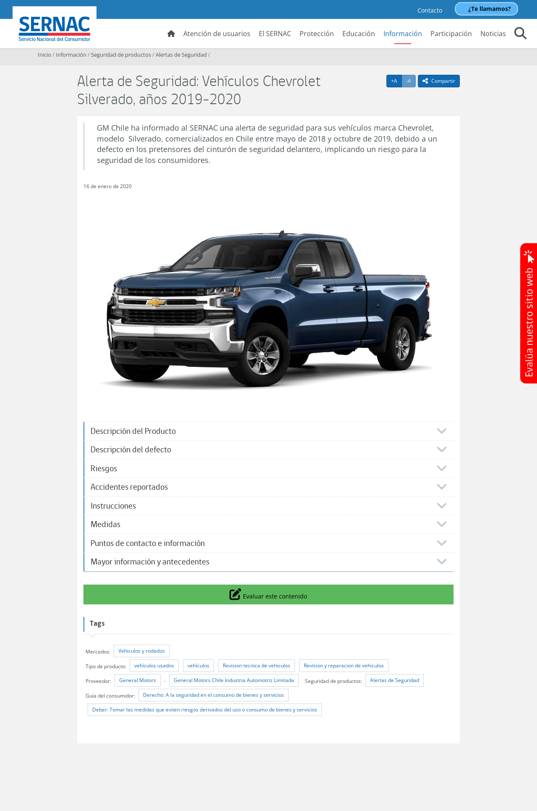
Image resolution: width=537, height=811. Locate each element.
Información (402, 33)
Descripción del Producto (133, 431)
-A (411, 80)
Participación (451, 33)
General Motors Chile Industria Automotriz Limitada (234, 680)
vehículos (198, 665)
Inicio (44, 54)
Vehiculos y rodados (141, 650)
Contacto (429, 10)
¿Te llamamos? (489, 9)
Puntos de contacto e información (148, 543)
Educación (358, 33)
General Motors (137, 680)
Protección (317, 33)
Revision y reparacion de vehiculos (344, 665)
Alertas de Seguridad (181, 54)
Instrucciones (113, 506)
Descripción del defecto (131, 449)
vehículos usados (154, 665)
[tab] (268, 431)
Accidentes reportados (129, 487)
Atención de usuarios (216, 33)
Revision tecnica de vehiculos (256, 665)
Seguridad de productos (121, 54)
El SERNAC (275, 33)
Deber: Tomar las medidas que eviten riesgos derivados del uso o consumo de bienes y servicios (204, 709)
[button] (520, 34)
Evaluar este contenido (268, 594)
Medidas (105, 524)
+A (396, 80)
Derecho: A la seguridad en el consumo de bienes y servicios (213, 694)
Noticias (493, 33)
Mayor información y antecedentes (150, 562)
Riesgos (104, 468)
